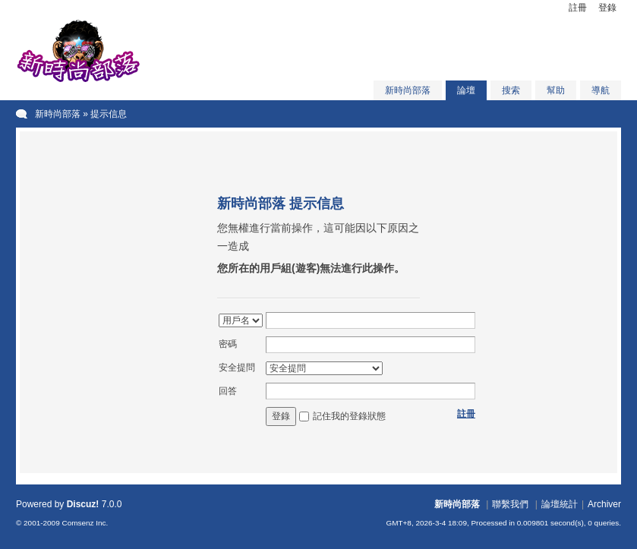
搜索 (511, 90)
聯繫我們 (510, 504)
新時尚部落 (407, 90)
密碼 (228, 344)
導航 (600, 90)
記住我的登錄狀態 (349, 416)
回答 (228, 391)
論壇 (466, 90)
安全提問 (237, 367)
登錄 (607, 7)
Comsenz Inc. (84, 523)
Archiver (604, 504)
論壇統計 (559, 504)
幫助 (556, 90)
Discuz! (83, 504)
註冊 (578, 7)
